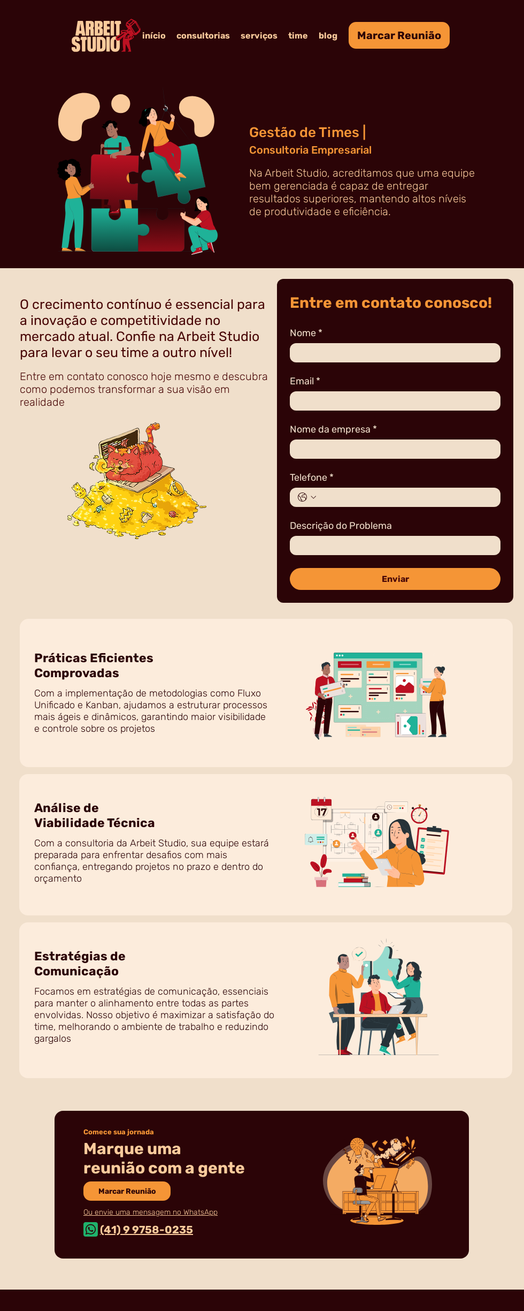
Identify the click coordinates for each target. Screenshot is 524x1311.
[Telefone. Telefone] (406, 497)
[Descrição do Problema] (392, 545)
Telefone (312, 477)
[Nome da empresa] (392, 449)
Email (305, 381)
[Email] (392, 401)
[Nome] (392, 352)
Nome (306, 333)
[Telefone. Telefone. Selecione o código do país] (307, 497)
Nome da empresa (333, 429)
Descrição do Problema (341, 526)
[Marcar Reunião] (399, 35)
